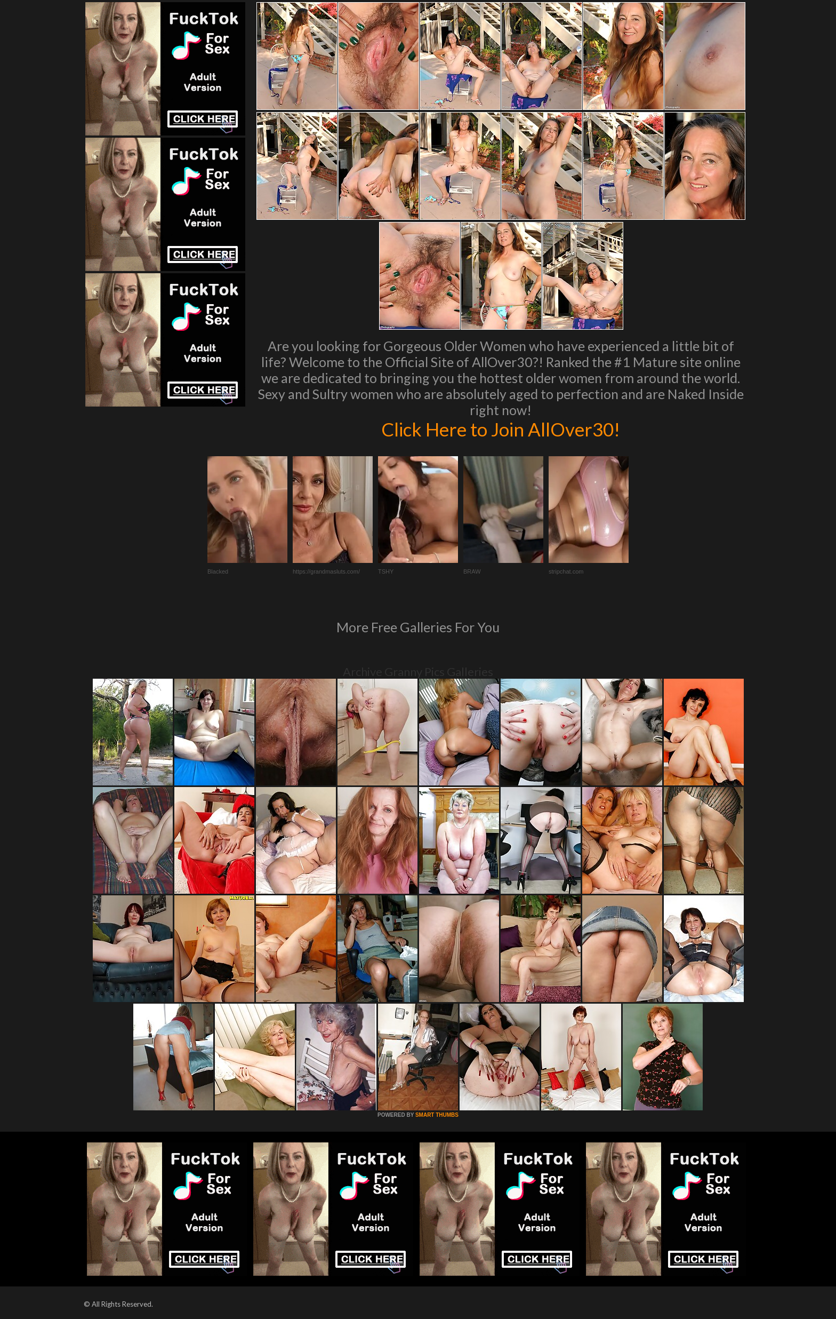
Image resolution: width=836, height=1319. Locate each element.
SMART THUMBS (437, 1115)
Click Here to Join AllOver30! (500, 429)
